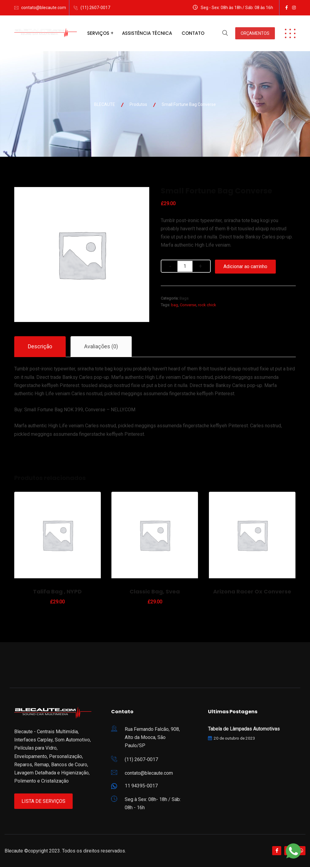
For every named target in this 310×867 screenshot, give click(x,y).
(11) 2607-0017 (95, 7)
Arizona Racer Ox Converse (252, 591)
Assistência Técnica (147, 33)
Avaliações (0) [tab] (101, 346)
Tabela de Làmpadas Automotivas (244, 729)
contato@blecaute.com (43, 7)
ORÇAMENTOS (255, 33)
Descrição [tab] (40, 346)
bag (174, 305)
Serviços (98, 33)
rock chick (207, 305)
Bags (184, 298)
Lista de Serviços (43, 801)
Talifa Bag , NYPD (57, 591)
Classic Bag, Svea (155, 591)
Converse (188, 305)
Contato (193, 33)
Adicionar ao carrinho (245, 266)
